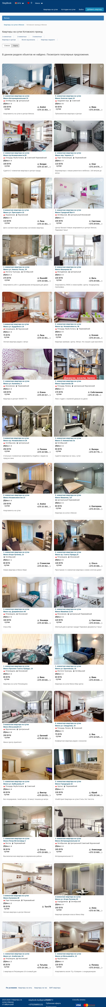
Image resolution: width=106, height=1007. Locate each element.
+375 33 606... (44, 281)
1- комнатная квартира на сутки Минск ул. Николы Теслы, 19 (16, 268)
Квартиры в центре (9, 40)
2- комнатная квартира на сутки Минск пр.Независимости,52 (16, 154)
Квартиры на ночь (25, 988)
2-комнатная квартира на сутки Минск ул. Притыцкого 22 (16, 211)
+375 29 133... (96, 338)
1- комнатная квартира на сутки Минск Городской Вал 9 (68, 211)
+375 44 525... (96, 737)
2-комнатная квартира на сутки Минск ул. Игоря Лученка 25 (68, 898)
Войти (81, 9)
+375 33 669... (96, 852)
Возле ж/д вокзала (28, 40)
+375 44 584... (44, 623)
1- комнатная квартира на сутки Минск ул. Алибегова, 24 (16, 955)
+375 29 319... (96, 509)
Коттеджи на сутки (68, 9)
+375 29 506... (96, 281)
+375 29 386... (96, 566)
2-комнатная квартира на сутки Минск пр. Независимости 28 (16, 439)
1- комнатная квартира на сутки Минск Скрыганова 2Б (68, 382)
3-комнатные (37, 37)
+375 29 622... (96, 968)
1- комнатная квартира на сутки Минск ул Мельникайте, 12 (68, 955)
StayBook (6, 3)
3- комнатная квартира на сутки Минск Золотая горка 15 (68, 97)
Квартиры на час (40, 988)
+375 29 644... (96, 224)
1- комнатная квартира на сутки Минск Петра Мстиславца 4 (16, 840)
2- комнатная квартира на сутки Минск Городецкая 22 (68, 783)
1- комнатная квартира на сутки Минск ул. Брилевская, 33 (68, 667)
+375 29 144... (96, 795)
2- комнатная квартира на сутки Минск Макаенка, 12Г (68, 496)
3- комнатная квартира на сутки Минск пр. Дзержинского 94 (16, 610)
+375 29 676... (96, 167)
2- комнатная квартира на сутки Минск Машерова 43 (68, 268)
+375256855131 (35, 1004)
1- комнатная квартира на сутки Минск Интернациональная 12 (68, 840)
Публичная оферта (53, 1003)
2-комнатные (21, 37)
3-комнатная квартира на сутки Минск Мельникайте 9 (16, 726)
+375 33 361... (44, 224)
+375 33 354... (44, 110)
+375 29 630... (96, 110)
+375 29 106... (44, 968)
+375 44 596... (44, 452)
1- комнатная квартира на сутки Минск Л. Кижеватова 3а (68, 439)
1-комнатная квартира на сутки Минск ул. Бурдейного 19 (16, 325)
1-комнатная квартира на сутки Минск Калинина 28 (16, 897)
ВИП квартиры (54, 988)
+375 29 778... (96, 452)
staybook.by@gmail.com (39, 1000)
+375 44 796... (96, 911)
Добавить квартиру (94, 9)
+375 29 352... (44, 566)
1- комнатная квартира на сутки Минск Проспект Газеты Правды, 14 (18, 667)
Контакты (49, 1000)
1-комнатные (6, 37)
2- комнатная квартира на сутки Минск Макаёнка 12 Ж (68, 610)
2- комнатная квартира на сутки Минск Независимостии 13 (16, 496)
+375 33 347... (44, 167)
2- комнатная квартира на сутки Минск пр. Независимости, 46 (68, 325)
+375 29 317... (44, 395)
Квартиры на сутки (50, 9)
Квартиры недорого (48, 40)
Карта (15, 46)
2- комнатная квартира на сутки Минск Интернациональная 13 (16, 97)
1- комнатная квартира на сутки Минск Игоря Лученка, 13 (16, 553)
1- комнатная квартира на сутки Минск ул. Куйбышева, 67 (16, 783)
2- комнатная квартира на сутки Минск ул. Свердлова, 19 (68, 724)
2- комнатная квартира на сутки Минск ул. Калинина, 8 (16, 382)
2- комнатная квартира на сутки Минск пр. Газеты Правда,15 (68, 553)
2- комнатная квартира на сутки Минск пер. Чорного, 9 (68, 154)
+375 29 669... (44, 852)
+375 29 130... (95, 395)
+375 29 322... (44, 738)
